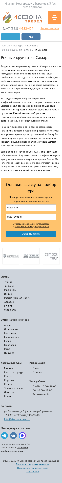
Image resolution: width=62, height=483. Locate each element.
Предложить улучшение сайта (32, 468)
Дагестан (9, 392)
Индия (8, 293)
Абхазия (9, 301)
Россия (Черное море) (16, 297)
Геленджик (10, 333)
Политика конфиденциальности (32, 464)
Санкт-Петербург (14, 372)
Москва (8, 368)
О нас (36, 368)
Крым (7, 396)
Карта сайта (32, 471)
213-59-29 (33, 415)
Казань (8, 384)
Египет (8, 305)
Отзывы (37, 372)
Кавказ (8, 376)
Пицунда (9, 353)
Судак (7, 341)
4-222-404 (19, 28)
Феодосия (10, 345)
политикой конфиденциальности (32, 226)
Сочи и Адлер (12, 337)
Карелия (9, 380)
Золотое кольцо (13, 388)
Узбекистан (10, 309)
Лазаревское (11, 329)
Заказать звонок (50, 28)
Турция (8, 282)
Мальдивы (10, 290)
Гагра (7, 349)
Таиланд (9, 286)
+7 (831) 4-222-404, (15, 415)
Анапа (7, 325)
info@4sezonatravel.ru (17, 419)
